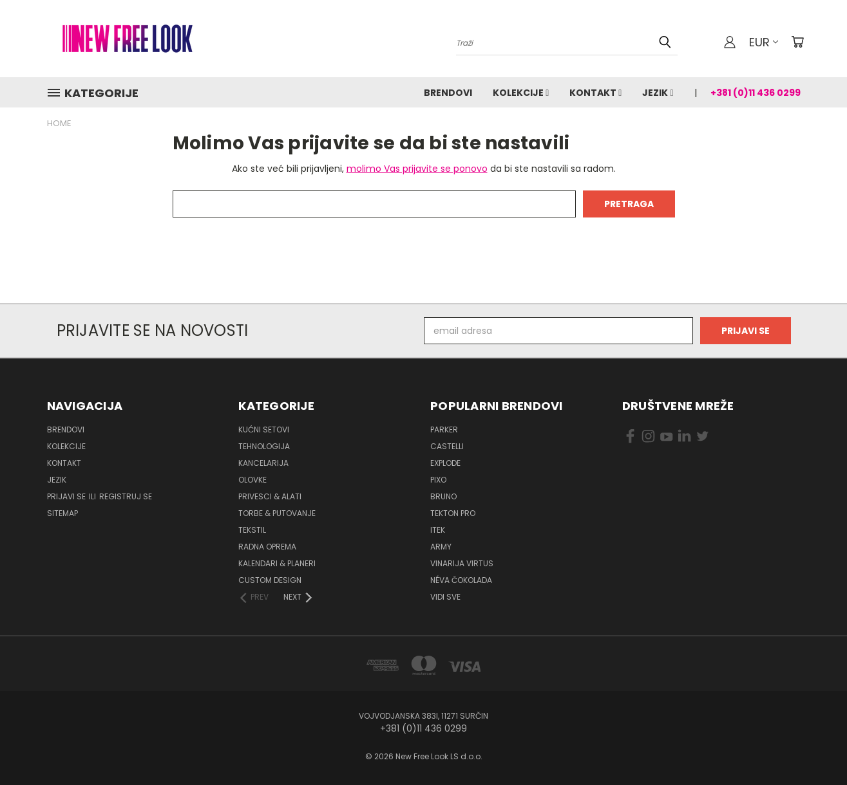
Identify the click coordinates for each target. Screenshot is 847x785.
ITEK (437, 529)
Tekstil (252, 529)
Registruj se (125, 496)
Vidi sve (445, 596)
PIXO (438, 479)
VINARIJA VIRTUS (461, 563)
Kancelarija (263, 462)
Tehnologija (264, 446)
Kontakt (595, 92)
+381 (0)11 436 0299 (755, 92)
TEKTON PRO (452, 513)
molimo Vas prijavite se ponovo (417, 168)
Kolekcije (521, 92)
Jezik (657, 92)
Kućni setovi (263, 429)
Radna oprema (267, 546)
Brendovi (448, 92)
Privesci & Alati (269, 496)
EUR (763, 42)
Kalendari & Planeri (277, 563)
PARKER (444, 429)
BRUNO (443, 496)
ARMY (441, 546)
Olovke (252, 479)
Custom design (269, 580)
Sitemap (62, 513)
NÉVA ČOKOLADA (461, 580)
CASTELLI (447, 446)
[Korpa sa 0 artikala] (797, 41)
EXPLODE (445, 462)
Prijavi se (67, 496)
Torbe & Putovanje (277, 513)
